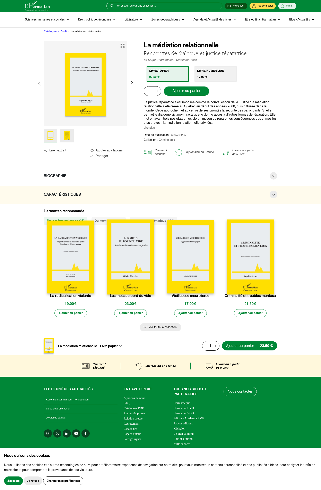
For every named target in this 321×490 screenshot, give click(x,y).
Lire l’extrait (55, 150)
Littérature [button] (131, 19)
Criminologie (167, 140)
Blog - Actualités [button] (299, 19)
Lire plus (149, 127)
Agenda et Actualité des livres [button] (212, 19)
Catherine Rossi (186, 60)
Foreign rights (132, 439)
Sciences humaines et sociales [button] (45, 19)
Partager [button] (99, 156)
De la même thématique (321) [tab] (153, 221)
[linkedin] (67, 434)
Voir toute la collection (162, 327)
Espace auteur (132, 434)
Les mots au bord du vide (130, 295)
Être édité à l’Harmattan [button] (260, 19)
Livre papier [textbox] (109, 346)
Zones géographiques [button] (165, 19)
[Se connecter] (263, 6)
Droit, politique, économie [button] (95, 19)
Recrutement (131, 424)
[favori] (91, 287)
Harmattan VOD (184, 413)
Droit (64, 31)
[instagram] (48, 434)
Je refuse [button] (33, 480)
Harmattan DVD (184, 408)
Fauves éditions (183, 423)
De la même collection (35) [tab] (65, 221)
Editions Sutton (183, 439)
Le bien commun (184, 434)
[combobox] (112, 346)
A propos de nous (134, 398)
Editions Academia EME (189, 418)
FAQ (127, 403)
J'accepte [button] (13, 480)
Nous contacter (240, 392)
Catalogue (50, 31)
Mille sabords (182, 444)
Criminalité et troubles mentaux (250, 295)
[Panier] (287, 6)
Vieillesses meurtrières (190, 295)
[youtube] (76, 434)
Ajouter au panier (186, 91)
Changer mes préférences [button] (63, 480)
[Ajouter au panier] (70, 313)
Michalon (179, 429)
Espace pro (130, 429)
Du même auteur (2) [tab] (109, 221)
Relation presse (133, 419)
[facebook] (85, 434)
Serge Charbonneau (161, 60)
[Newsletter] (236, 6)
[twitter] (57, 434)
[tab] (168, 74)
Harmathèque (182, 403)
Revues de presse (134, 413)
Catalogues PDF (134, 408)
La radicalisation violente (70, 295)
